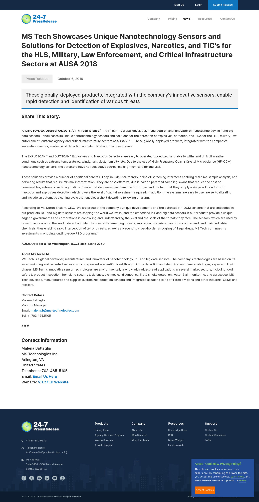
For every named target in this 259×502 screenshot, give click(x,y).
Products (101, 423)
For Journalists (176, 445)
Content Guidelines (215, 435)
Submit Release (223, 5)
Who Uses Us (139, 435)
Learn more (237, 476)
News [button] (187, 19)
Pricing (172, 19)
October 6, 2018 (70, 79)
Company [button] (154, 19)
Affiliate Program (104, 445)
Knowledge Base (177, 430)
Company (138, 423)
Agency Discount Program (109, 435)
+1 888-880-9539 (36, 441)
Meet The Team (140, 440)
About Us (137, 430)
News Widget (175, 440)
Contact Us (227, 19)
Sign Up (179, 5)
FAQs (208, 440)
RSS (170, 435)
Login (198, 5)
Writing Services (104, 440)
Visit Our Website (53, 382)
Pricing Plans (102, 430)
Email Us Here (45, 376)
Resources (176, 423)
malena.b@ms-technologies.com (55, 310)
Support (211, 423)
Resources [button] (205, 19)
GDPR (242, 480)
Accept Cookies (205, 489)
